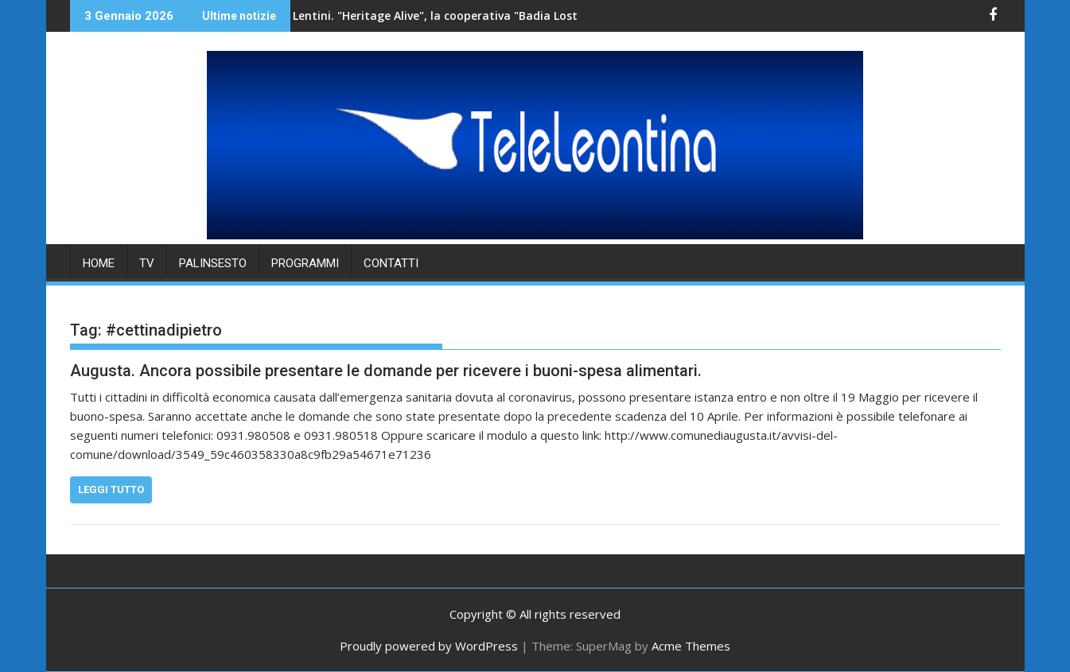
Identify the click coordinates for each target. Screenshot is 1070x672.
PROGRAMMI (305, 263)
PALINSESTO (213, 263)
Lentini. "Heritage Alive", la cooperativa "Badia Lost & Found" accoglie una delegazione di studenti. (497, 15)
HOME (99, 263)
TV (146, 263)
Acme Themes (691, 646)
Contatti (391, 263)
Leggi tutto (111, 489)
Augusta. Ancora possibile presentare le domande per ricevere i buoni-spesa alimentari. (386, 370)
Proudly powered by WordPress (429, 646)
